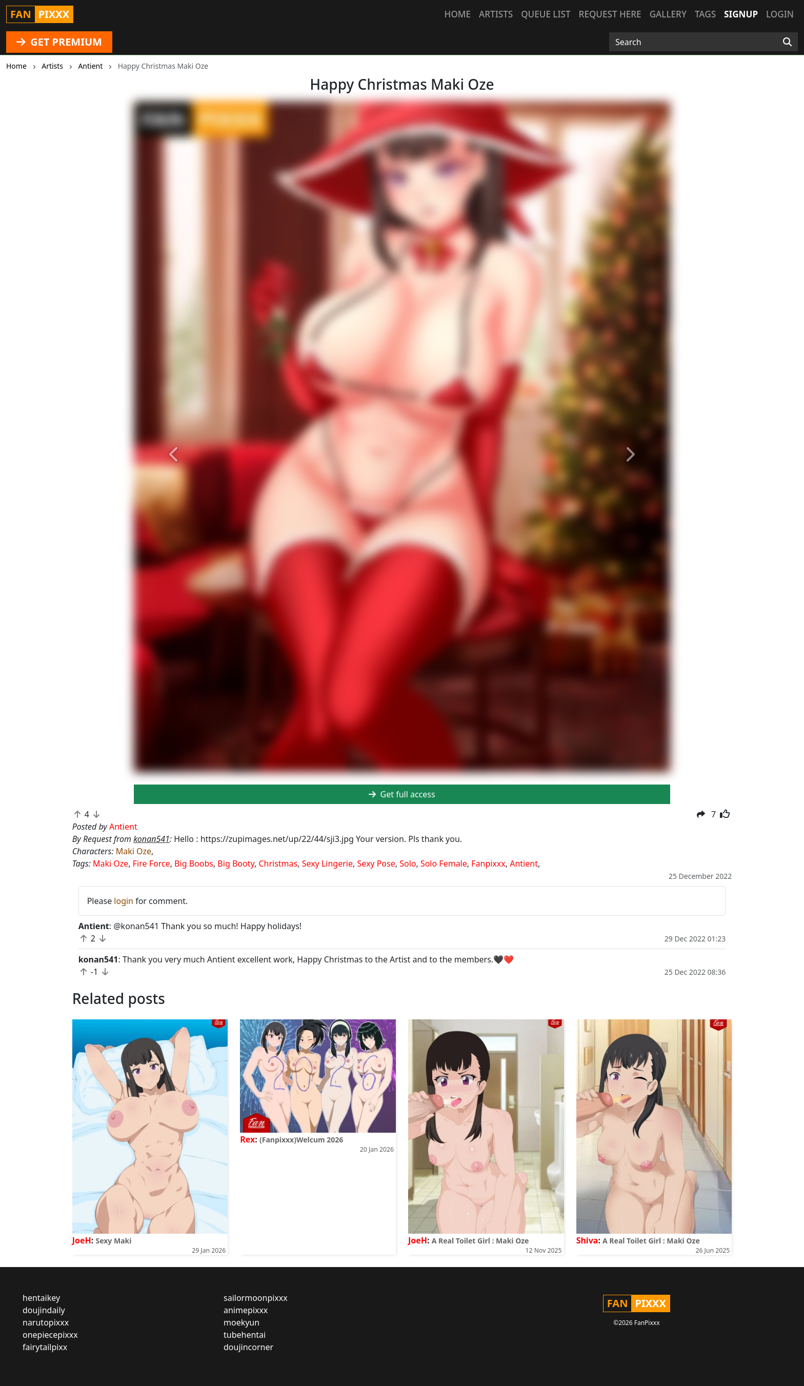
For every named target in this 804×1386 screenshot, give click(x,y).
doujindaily (44, 1310)
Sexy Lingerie (327, 863)
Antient (524, 863)
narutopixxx (46, 1322)
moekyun (241, 1322)
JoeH (81, 1240)
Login (780, 14)
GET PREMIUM (59, 42)
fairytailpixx (45, 1347)
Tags (705, 14)
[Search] (787, 42)
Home (458, 14)
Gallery (668, 14)
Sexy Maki (113, 1241)
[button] (174, 455)
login (123, 901)
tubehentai (245, 1334)
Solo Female (443, 863)
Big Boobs (193, 863)
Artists (496, 14)
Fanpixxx (488, 863)
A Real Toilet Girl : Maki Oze (480, 1241)
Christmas (277, 863)
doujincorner (248, 1347)
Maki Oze (133, 851)
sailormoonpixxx (256, 1297)
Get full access (402, 794)
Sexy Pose (376, 863)
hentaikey (41, 1297)
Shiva (587, 1240)
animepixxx (246, 1310)
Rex (247, 1139)
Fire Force (151, 863)
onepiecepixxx (50, 1334)
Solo (407, 863)
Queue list (545, 14)
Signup (741, 14)
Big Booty (235, 863)
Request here (610, 14)
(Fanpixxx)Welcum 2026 (301, 1139)
